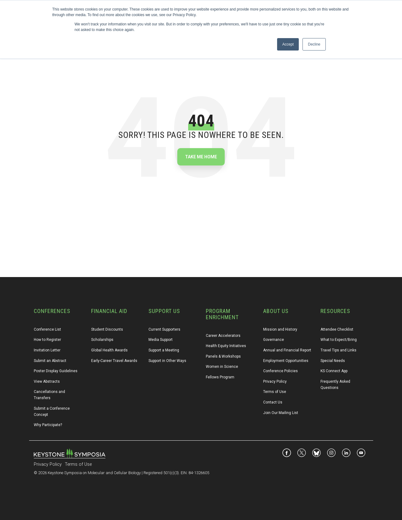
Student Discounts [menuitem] (107, 329)
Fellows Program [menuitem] (220, 377)
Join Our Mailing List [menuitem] (280, 413)
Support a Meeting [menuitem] (163, 350)
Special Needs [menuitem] (332, 361)
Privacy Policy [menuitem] (275, 381)
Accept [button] (288, 44)
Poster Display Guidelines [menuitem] (55, 371)
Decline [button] (314, 44)
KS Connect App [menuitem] (333, 371)
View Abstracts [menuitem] (47, 381)
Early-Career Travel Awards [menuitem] (114, 361)
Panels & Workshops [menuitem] (223, 356)
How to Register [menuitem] (47, 339)
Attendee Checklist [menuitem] (336, 329)
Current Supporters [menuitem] (164, 329)
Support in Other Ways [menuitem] (167, 361)
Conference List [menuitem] (47, 329)
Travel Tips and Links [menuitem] (338, 350)
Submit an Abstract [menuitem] (50, 361)
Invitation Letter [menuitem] (47, 350)
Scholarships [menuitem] (102, 339)
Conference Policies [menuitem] (280, 371)
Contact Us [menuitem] (272, 402)
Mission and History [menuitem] (280, 329)
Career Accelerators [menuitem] (223, 335)
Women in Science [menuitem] (222, 366)
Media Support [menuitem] (160, 339)
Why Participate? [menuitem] (48, 425)
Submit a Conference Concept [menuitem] (52, 411)
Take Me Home (201, 156)
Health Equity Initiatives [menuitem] (226, 346)
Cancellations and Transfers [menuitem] (50, 395)
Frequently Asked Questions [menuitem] (335, 384)
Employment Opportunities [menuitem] (285, 361)
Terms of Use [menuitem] (274, 392)
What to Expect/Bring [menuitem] (338, 339)
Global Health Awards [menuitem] (109, 350)
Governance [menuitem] (273, 339)
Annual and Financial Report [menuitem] (287, 350)
